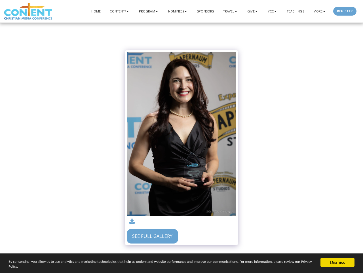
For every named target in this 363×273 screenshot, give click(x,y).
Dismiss (337, 259)
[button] (119, 11)
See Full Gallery (152, 236)
